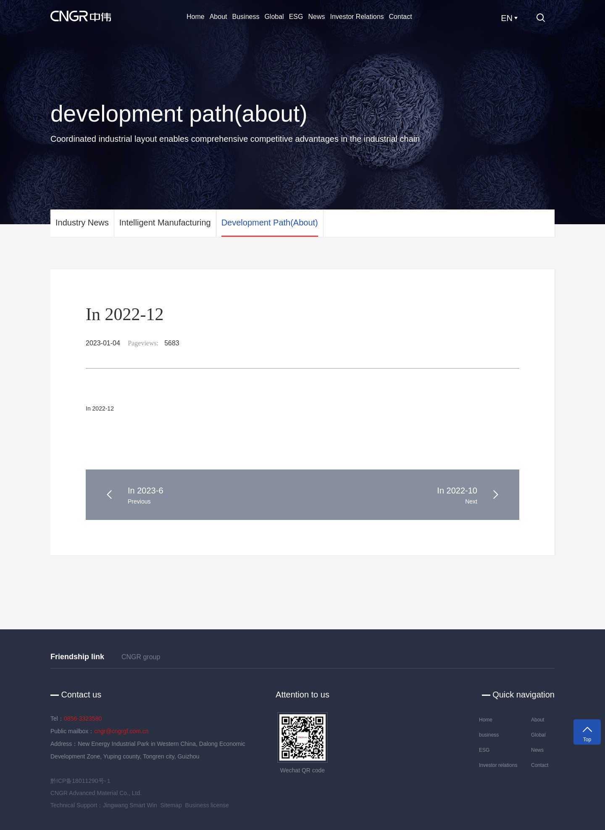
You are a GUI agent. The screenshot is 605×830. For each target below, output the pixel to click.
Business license (207, 805)
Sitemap (171, 805)
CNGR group (140, 656)
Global (274, 16)
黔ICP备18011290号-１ (81, 780)
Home (196, 16)
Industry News (82, 222)
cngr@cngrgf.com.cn (121, 731)
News (316, 16)
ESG (296, 16)
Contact (400, 16)
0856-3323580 (83, 718)
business (246, 16)
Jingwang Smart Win (130, 805)
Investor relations (357, 16)
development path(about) (269, 222)
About (218, 16)
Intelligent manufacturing (165, 222)
